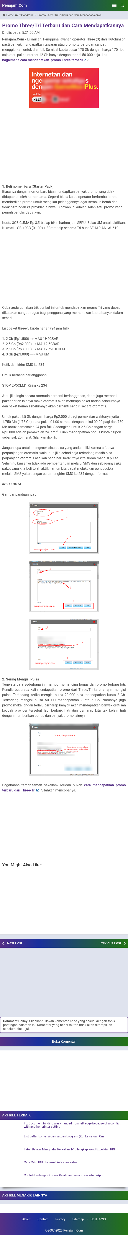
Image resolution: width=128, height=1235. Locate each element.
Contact (43, 1219)
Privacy (60, 1219)
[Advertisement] (64, 149)
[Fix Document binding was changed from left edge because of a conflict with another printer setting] (12, 1127)
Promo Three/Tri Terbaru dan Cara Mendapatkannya (63, 26)
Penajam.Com (14, 5)
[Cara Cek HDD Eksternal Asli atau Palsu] (12, 1166)
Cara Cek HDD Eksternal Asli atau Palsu (50, 1162)
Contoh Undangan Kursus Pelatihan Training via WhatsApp (63, 1175)
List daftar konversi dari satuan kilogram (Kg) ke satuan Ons (64, 1136)
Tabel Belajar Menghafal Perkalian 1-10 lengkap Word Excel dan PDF (70, 1149)
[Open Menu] (114, 5)
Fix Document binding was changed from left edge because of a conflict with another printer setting (72, 1125)
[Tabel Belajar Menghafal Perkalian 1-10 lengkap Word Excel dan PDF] (12, 1153)
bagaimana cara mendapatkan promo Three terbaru (42, 60)
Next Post (14, 943)
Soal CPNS (98, 1219)
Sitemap (78, 1219)
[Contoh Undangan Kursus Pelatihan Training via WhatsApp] (12, 1179)
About (26, 1219)
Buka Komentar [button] (64, 1041)
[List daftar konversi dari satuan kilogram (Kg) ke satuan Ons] (12, 1140)
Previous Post (110, 943)
